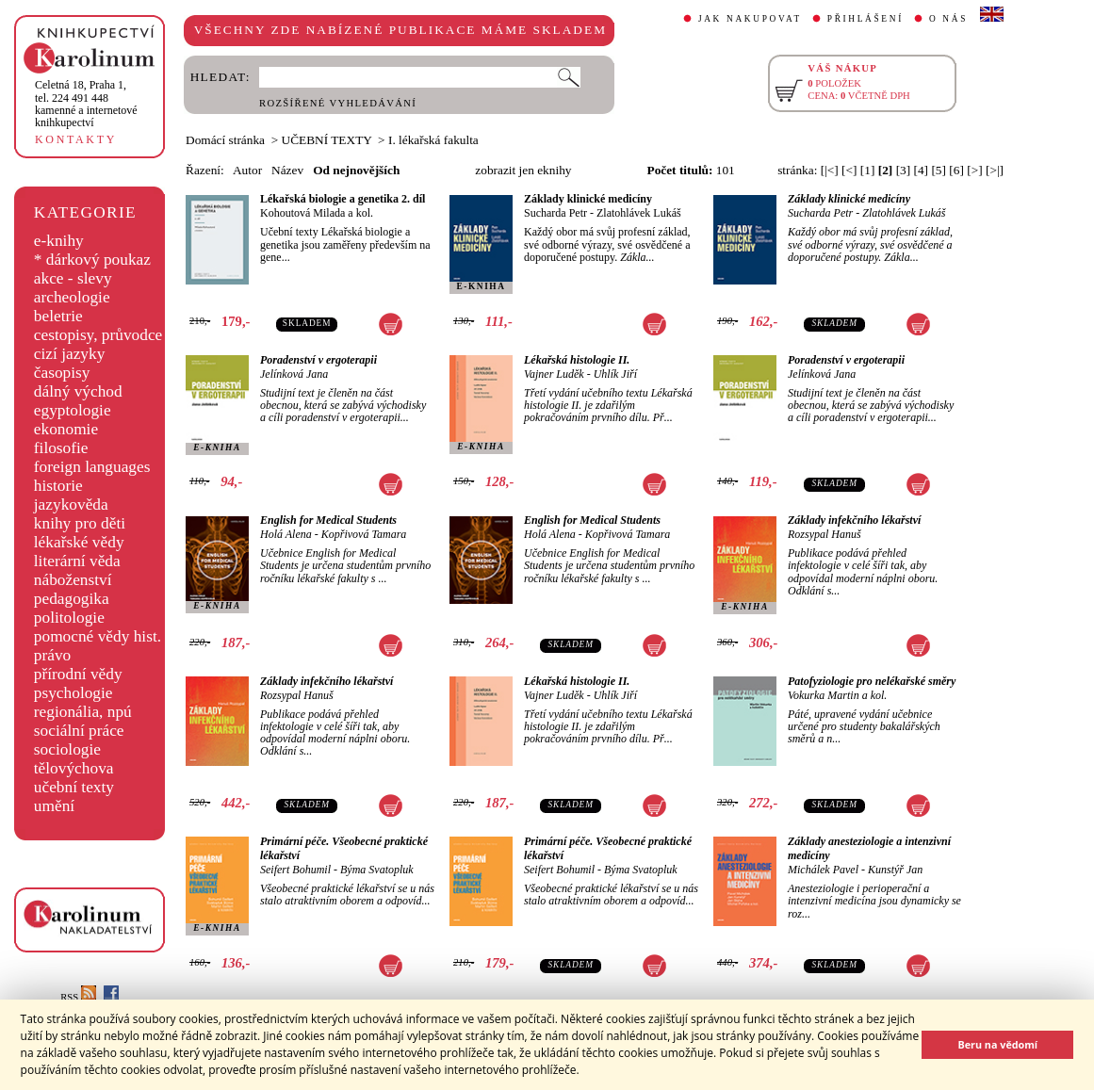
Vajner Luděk (554, 374)
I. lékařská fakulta (433, 140)
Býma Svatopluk (377, 869)
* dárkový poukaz (92, 259)
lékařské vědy (79, 542)
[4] (921, 170)
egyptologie (72, 410)
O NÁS (948, 19)
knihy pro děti (79, 523)
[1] (867, 170)
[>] (974, 170)
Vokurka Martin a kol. (837, 695)
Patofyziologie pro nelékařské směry (871, 681)
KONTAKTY (76, 139)
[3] (903, 170)
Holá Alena (286, 534)
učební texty (74, 787)
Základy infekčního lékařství (854, 520)
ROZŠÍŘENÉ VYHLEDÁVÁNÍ (337, 103)
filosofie (61, 448)
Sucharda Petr (555, 213)
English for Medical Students (328, 520)
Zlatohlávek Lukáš (638, 213)
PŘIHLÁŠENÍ (865, 19)
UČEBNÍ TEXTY (327, 140)
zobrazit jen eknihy (523, 170)
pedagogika (71, 599)
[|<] (830, 170)
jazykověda (71, 504)
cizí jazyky (70, 354)
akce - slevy (73, 278)
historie (58, 486)
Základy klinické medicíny (588, 198)
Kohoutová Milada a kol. (316, 213)
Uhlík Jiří (615, 374)
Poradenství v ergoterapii (318, 359)
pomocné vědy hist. (97, 636)
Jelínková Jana (294, 374)
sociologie (67, 749)
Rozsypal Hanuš (824, 534)
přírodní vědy (78, 674)
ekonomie (66, 429)
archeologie (72, 297)
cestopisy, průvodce (98, 335)
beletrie (58, 316)
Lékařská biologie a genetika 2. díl (342, 198)
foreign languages (92, 467)
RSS (78, 997)
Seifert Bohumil (295, 869)
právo (52, 655)
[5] (938, 170)
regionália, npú (83, 712)
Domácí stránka (225, 140)
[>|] (995, 170)
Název (287, 170)
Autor (247, 170)
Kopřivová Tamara (364, 534)
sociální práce (79, 731)
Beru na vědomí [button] (997, 1044)
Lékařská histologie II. (576, 359)
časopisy (62, 373)
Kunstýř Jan (895, 869)
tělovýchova (74, 768)
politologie (69, 617)
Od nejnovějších (356, 170)
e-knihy (59, 241)
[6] (956, 170)
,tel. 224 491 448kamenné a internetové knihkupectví (86, 103)
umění (54, 806)
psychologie (73, 693)
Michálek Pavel (823, 869)
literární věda (77, 561)
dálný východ (78, 391)
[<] (849, 170)
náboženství (73, 580)
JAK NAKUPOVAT (750, 19)
